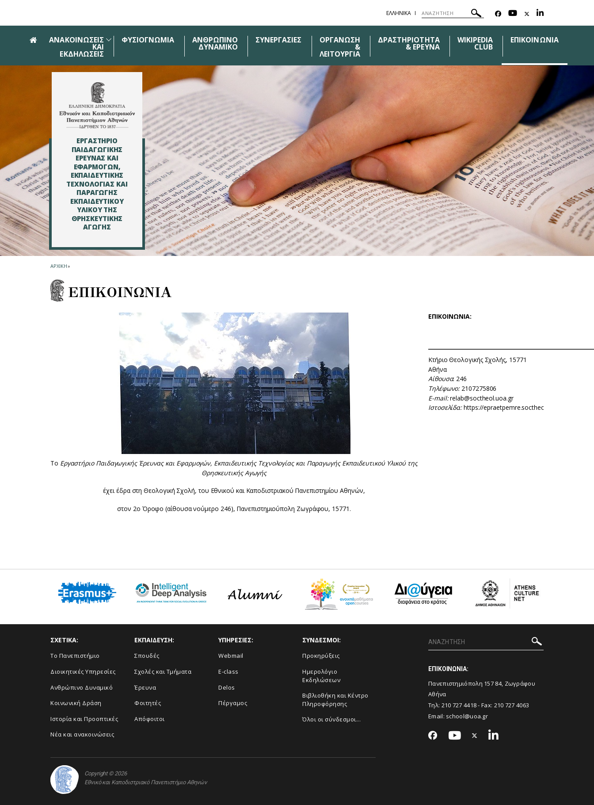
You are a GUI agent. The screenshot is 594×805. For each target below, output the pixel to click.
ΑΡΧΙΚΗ (58, 266)
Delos (226, 687)
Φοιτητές (147, 703)
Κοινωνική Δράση (76, 703)
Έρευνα (145, 687)
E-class (228, 671)
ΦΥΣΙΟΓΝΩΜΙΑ (148, 40)
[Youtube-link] (512, 14)
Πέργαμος (232, 703)
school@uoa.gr (467, 716)
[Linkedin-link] (540, 14)
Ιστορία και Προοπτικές (84, 719)
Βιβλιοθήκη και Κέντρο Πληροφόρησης (335, 699)
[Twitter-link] (526, 14)
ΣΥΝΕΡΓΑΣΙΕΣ (278, 40)
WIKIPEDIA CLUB (475, 43)
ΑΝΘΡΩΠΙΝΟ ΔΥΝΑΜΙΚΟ (215, 43)
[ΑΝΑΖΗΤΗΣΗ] (453, 13)
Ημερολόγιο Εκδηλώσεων (321, 676)
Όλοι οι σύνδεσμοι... (331, 719)
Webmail (231, 656)
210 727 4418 (459, 705)
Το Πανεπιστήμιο (75, 656)
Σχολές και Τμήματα (162, 671)
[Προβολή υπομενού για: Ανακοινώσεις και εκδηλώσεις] (109, 39)
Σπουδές (147, 656)
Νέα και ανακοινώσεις (82, 734)
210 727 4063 (511, 705)
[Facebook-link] (498, 14)
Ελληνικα (398, 13)
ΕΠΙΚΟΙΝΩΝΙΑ (534, 40)
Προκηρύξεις (321, 656)
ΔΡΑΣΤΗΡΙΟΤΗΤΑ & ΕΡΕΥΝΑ (409, 43)
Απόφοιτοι (149, 719)
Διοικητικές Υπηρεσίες (83, 671)
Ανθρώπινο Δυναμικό (81, 687)
